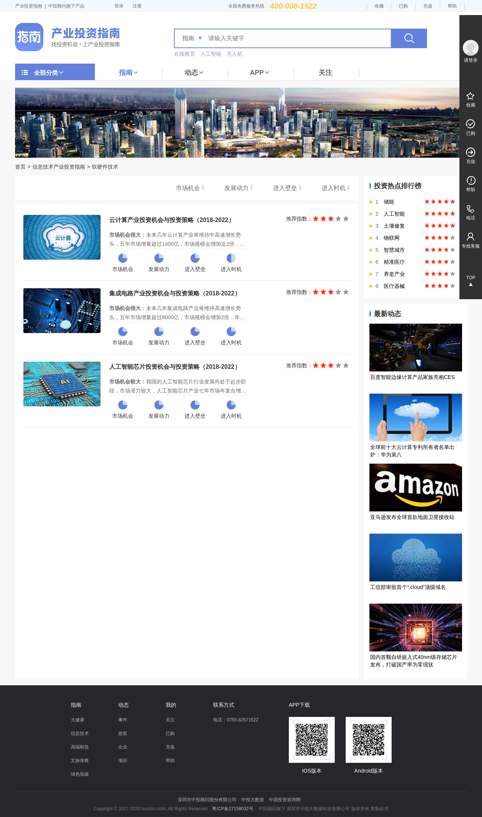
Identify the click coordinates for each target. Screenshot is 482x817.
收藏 (379, 6)
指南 (129, 72)
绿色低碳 (80, 774)
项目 (122, 760)
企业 (122, 747)
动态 (194, 72)
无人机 (235, 54)
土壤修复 (394, 226)
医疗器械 (394, 286)
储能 (389, 202)
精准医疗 (394, 262)
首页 (20, 167)
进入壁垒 (285, 188)
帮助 (452, 6)
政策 (122, 733)
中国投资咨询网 (284, 799)
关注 (325, 72)
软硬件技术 (105, 167)
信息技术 (80, 733)
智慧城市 (394, 250)
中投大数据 (252, 799)
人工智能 (210, 54)
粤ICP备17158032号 (232, 808)
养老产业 (394, 274)
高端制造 (80, 747)
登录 (119, 6)
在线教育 (184, 54)
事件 (122, 720)
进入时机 (334, 188)
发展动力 (236, 188)
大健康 (77, 720)
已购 (403, 6)
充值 (427, 6)
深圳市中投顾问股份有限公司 (207, 799)
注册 (137, 6)
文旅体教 (80, 760)
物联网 (392, 238)
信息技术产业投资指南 (58, 167)
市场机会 (188, 188)
